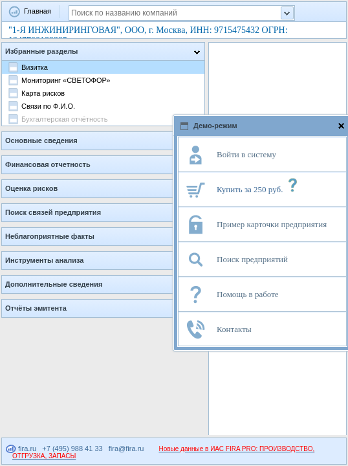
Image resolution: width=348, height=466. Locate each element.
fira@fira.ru (126, 448)
